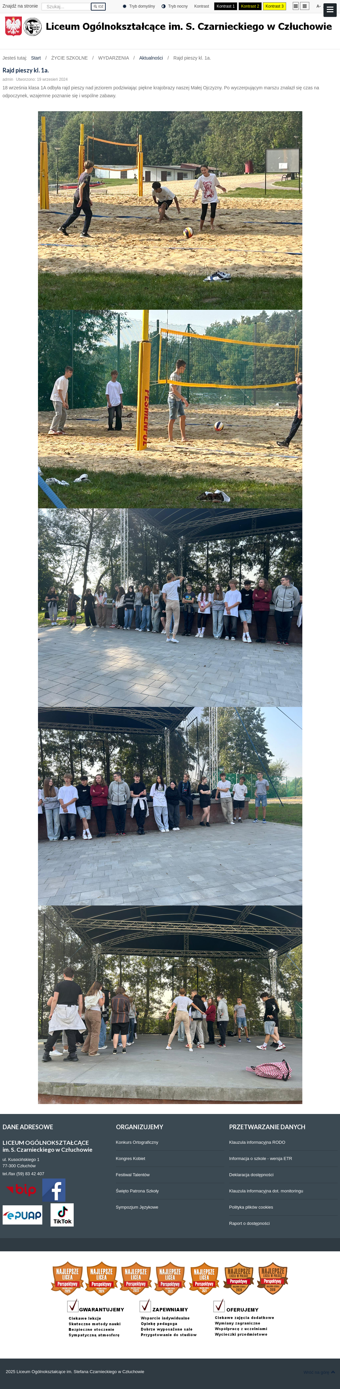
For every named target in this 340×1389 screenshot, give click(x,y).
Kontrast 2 (250, 6)
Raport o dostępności (249, 1223)
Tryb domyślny (139, 6)
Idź (98, 6)
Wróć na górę (319, 1372)
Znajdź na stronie (20, 6)
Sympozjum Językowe (137, 1207)
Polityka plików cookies (251, 1207)
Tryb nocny (175, 6)
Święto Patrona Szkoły (137, 1190)
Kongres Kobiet (130, 1158)
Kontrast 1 (226, 6)
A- (319, 6)
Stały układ (296, 6)
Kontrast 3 (275, 6)
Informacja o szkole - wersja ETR (260, 1158)
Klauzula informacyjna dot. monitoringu (266, 1190)
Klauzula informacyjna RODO (257, 1142)
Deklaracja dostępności (251, 1174)
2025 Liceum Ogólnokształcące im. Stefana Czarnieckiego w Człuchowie (75, 1371)
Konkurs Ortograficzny (137, 1142)
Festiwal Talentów (133, 1174)
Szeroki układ (304, 6)
